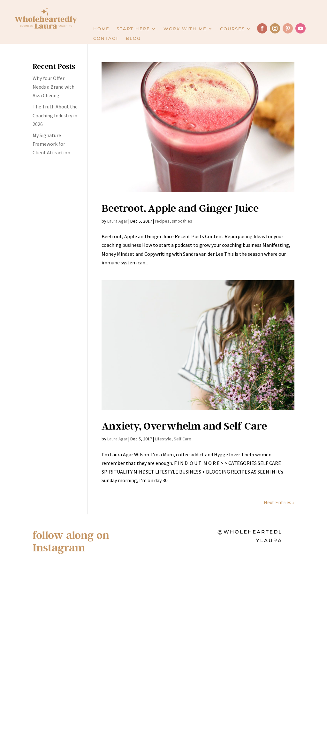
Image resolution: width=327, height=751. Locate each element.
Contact (106, 38)
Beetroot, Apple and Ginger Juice (180, 207)
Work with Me (185, 28)
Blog (133, 38)
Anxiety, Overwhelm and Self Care (184, 425)
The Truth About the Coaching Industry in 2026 (55, 115)
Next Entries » (279, 502)
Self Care (182, 439)
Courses (232, 28)
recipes (162, 221)
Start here (133, 28)
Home (101, 28)
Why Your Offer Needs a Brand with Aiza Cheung (53, 87)
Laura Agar (117, 221)
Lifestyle (163, 439)
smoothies (182, 221)
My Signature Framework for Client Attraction (51, 144)
